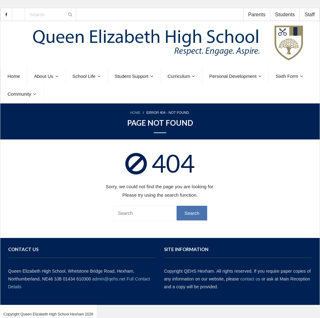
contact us (250, 279)
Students (285, 14)
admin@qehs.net (108, 279)
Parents (256, 14)
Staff (309, 14)
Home (135, 112)
